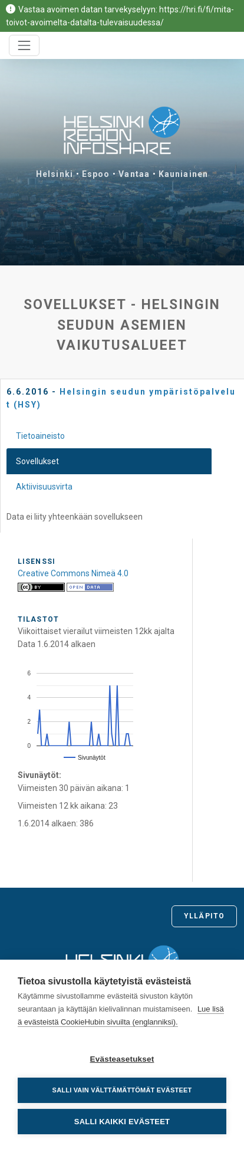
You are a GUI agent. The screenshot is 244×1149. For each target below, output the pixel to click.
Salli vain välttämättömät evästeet (122, 1090)
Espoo (96, 174)
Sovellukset (37, 461)
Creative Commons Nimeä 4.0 (73, 573)
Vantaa (134, 174)
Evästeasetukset (122, 1059)
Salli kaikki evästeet (122, 1121)
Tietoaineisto (40, 436)
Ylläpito (204, 916)
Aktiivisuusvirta (44, 486)
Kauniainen (183, 174)
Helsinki (54, 174)
